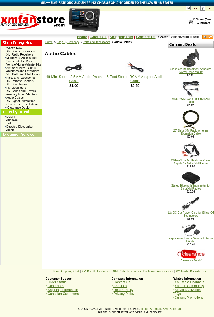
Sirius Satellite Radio (18, 61)
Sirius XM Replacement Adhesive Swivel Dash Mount (190, 69)
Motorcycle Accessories (20, 57)
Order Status (57, 282)
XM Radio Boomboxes (191, 271)
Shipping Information (63, 290)
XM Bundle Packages (19, 51)
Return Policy (123, 290)
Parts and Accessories (19, 77)
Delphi (9, 116)
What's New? (13, 47)
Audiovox (11, 120)
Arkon (9, 130)
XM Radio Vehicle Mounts (22, 74)
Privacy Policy (124, 294)
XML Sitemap (172, 308)
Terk (8, 123)
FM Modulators (15, 87)
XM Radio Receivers (18, 54)
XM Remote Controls (19, 81)
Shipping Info (121, 37)
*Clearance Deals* (17, 107)
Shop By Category (68, 42)
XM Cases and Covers (20, 91)
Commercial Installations (21, 104)
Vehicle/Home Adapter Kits (22, 64)
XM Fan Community (189, 286)
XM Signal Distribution (19, 101)
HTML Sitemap (151, 308)
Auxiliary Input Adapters (20, 94)
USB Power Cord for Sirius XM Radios (191, 99)
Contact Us (145, 37)
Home (82, 37)
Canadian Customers (63, 294)
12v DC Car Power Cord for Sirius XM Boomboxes (191, 213)
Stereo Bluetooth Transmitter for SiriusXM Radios (190, 186)
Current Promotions (189, 298)
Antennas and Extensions (21, 71)
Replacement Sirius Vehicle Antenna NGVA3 (190, 238)
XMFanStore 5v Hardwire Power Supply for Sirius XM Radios (190, 160)
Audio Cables (14, 97)
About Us (98, 37)
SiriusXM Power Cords (20, 67)
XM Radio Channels (189, 282)
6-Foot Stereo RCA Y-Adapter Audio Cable (135, 79)
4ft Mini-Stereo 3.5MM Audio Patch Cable (74, 79)
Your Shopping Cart (66, 271)
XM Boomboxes (15, 84)
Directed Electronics (18, 126)
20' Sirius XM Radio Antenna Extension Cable (190, 131)
